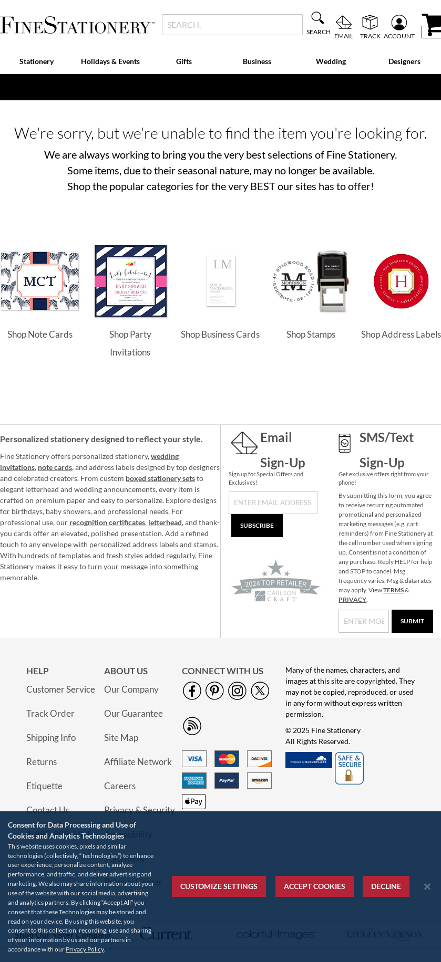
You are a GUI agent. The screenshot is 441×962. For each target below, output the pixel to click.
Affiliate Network (138, 761)
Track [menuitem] (370, 35)
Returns (41, 761)
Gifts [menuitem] (184, 61)
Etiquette (44, 785)
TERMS (393, 590)
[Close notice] (427, 886)
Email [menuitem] (343, 35)
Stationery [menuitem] (36, 61)
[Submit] (412, 621)
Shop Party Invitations (130, 343)
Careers (120, 785)
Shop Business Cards (220, 334)
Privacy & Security (139, 809)
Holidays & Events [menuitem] (110, 61)
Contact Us (47, 809)
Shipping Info (51, 737)
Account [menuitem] (399, 35)
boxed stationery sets (160, 478)
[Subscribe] (257, 525)
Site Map (121, 737)
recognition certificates (107, 522)
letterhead (165, 522)
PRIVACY (352, 599)
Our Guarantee (133, 713)
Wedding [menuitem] (331, 61)
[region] (220, 886)
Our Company (131, 689)
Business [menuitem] (257, 61)
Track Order (50, 713)
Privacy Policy (85, 949)
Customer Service (60, 689)
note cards (55, 467)
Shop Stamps (310, 334)
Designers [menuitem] (404, 61)
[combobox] (232, 24)
